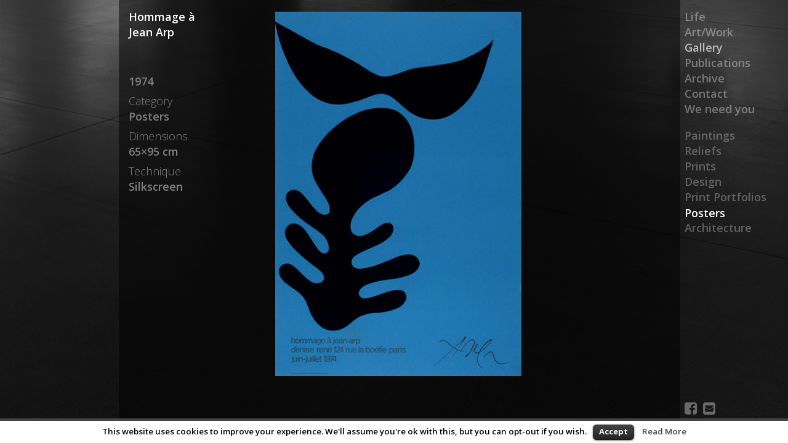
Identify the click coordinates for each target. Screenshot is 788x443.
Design (703, 182)
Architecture (718, 228)
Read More (664, 431)
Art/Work (709, 32)
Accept (613, 431)
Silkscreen (156, 186)
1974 (141, 81)
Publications (717, 62)
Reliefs (703, 151)
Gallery (704, 47)
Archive (705, 78)
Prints (700, 166)
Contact (706, 93)
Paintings (710, 136)
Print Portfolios (725, 197)
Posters (705, 213)
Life (695, 16)
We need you (720, 109)
